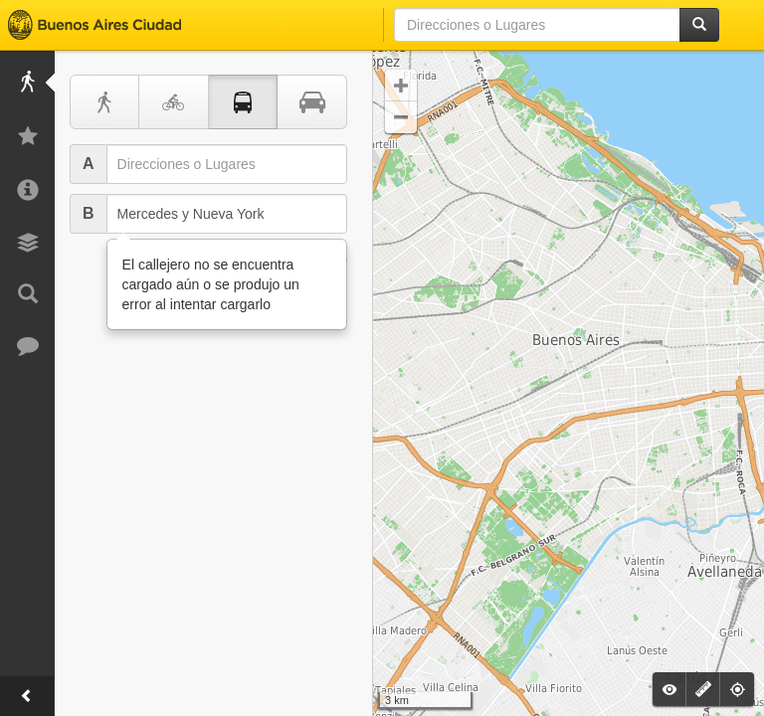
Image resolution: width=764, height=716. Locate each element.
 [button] (401, 117)
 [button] (401, 85)
